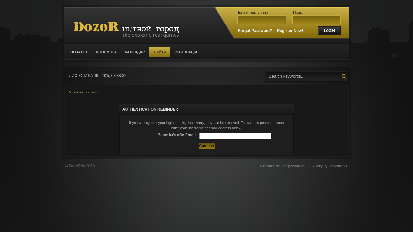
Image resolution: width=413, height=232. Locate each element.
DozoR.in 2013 (82, 166)
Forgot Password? (255, 30)
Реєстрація (186, 52)
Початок (78, 52)
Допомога (106, 52)
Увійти (159, 52)
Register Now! (290, 30)
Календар (135, 52)
